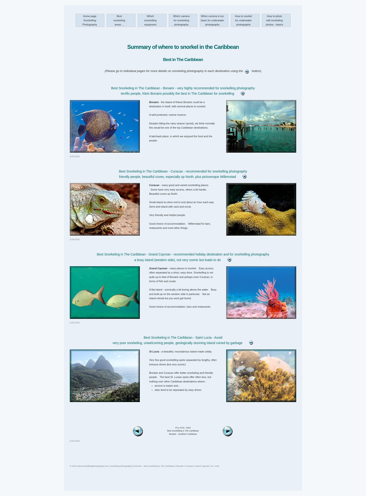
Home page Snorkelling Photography (89, 20)
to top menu (75, 156)
